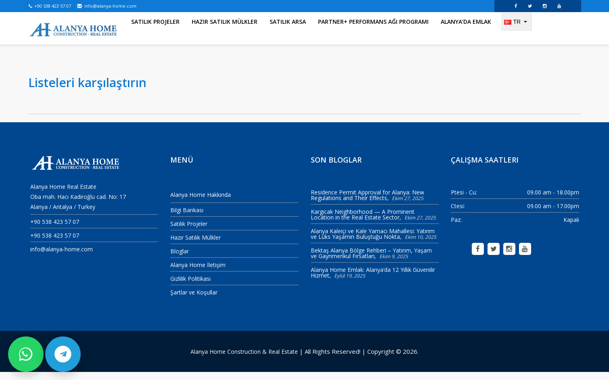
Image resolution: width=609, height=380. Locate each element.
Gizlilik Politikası (190, 286)
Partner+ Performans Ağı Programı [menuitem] (373, 32)
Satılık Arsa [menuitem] (288, 32)
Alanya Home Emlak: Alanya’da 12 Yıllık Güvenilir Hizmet (373, 280)
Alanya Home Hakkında (200, 203)
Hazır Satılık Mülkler (195, 245)
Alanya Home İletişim (198, 272)
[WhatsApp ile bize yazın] (26, 354)
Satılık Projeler (188, 231)
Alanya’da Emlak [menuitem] (466, 32)
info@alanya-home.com (106, 6)
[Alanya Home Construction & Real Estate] (73, 30)
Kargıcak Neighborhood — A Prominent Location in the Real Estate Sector (362, 222)
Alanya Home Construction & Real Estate (244, 359)
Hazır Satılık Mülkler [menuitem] (224, 32)
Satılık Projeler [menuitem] (155, 32)
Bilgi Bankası (186, 217)
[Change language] (516, 32)
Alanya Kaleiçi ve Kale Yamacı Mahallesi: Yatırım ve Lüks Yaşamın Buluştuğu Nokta (373, 241)
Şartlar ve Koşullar (194, 300)
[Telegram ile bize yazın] (63, 354)
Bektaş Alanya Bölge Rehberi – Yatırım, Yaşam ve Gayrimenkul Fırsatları (371, 261)
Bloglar (179, 259)
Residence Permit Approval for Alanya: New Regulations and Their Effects (367, 203)
